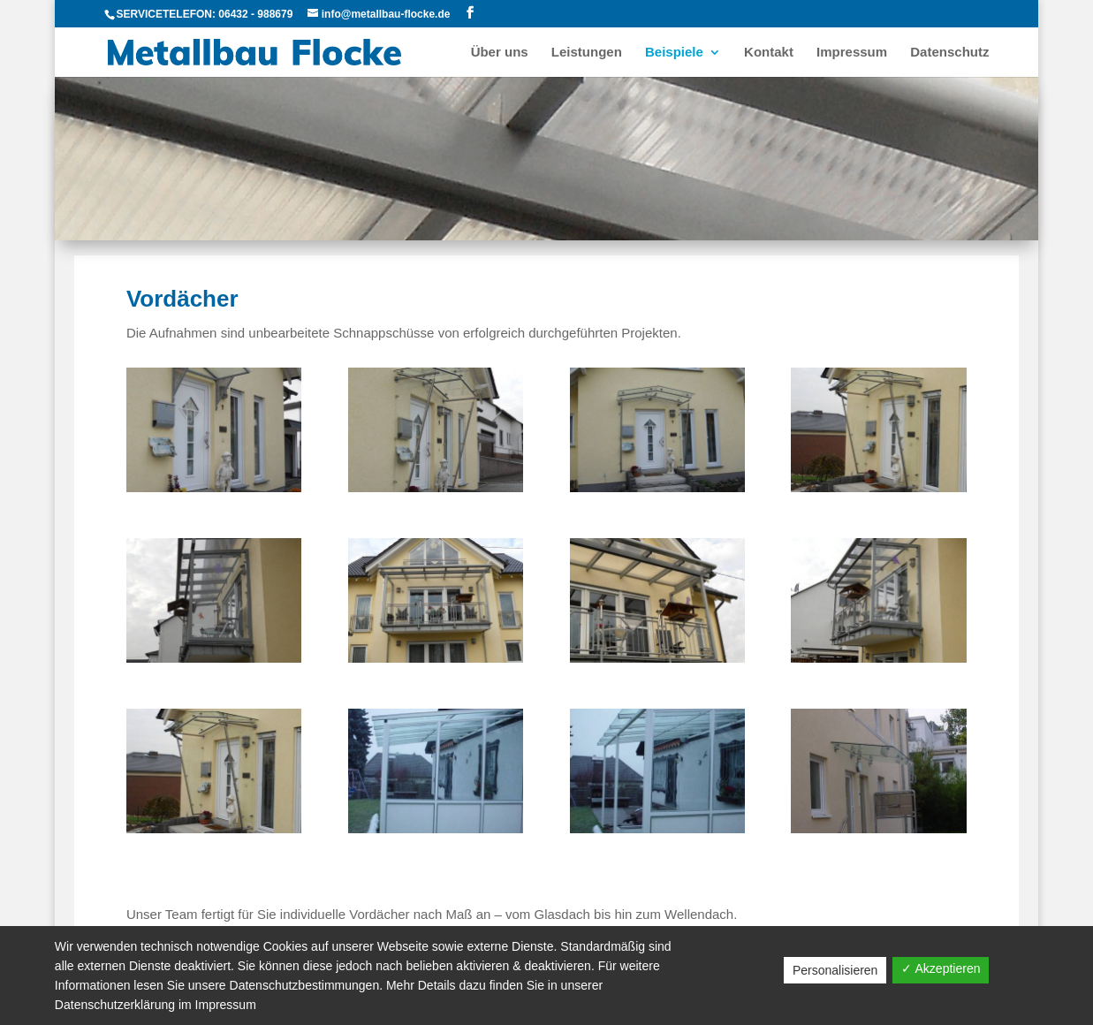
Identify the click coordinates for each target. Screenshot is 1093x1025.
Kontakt (768, 52)
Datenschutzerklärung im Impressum (155, 1005)
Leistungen (586, 52)
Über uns (499, 52)
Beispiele (674, 52)
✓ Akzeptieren (940, 968)
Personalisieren (835, 970)
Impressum (851, 52)
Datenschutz (949, 52)
